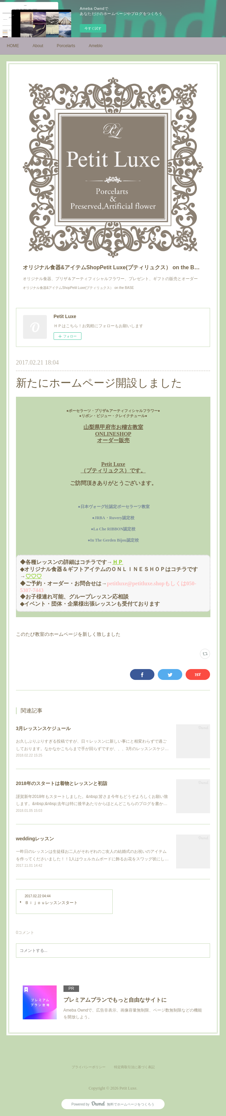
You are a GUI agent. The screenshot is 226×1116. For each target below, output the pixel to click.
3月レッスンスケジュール (43, 728)
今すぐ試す (92, 28)
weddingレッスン (35, 838)
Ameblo (95, 45)
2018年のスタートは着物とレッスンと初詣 (61, 783)
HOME (13, 45)
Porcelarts (66, 45)
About (38, 45)
